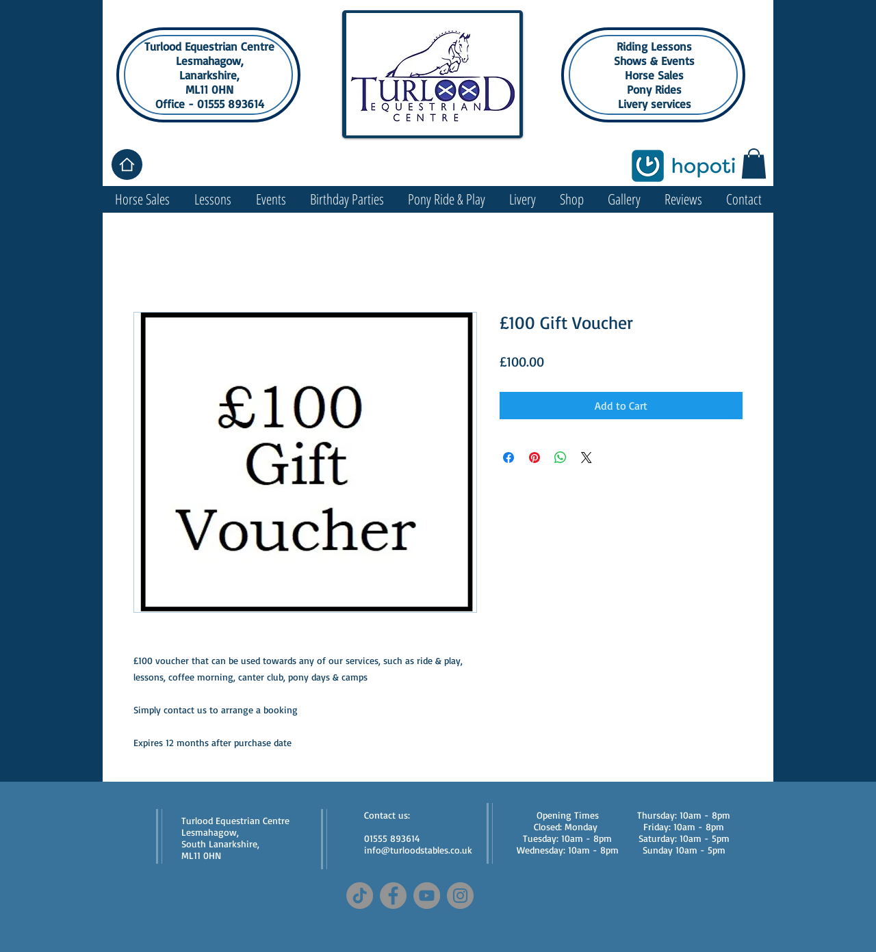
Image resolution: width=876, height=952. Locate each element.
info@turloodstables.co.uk (418, 850)
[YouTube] (426, 895)
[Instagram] (460, 895)
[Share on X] (586, 457)
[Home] (127, 164)
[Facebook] (393, 895)
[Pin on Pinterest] (534, 457)
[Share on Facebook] (508, 457)
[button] (753, 163)
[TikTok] (359, 895)
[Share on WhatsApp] (560, 457)
